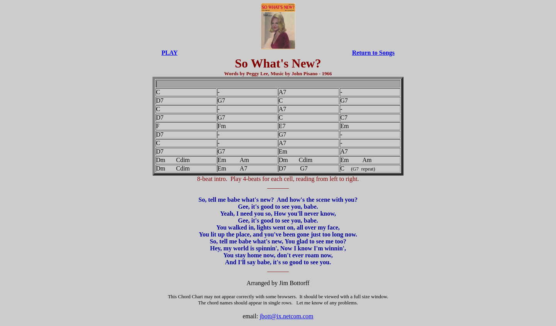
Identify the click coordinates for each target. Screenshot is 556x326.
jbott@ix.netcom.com (286, 316)
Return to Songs (373, 52)
